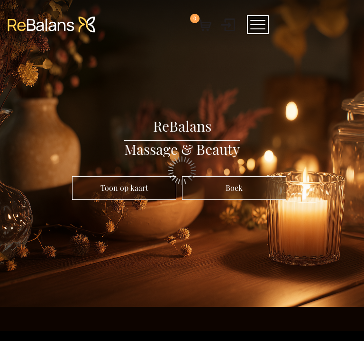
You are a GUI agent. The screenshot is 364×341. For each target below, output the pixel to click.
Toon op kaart (124, 187)
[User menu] (227, 24)
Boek (234, 188)
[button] (204, 24)
